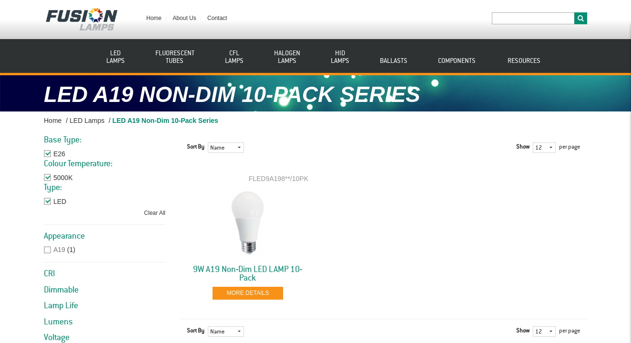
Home (154, 18)
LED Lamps (87, 120)
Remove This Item (80, 154)
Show (522, 147)
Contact (217, 18)
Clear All (154, 213)
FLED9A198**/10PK (278, 178)
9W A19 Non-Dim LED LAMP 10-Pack (247, 274)
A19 (59, 249)
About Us (184, 18)
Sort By (195, 147)
